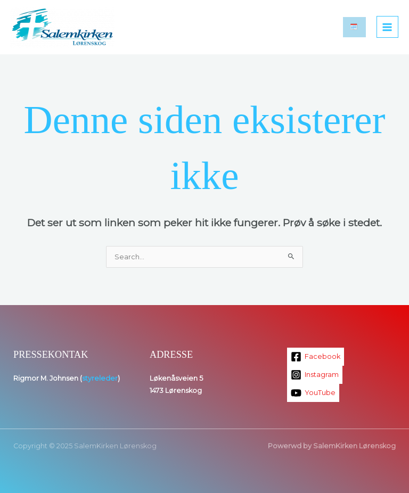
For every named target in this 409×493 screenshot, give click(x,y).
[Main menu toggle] (387, 27)
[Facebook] (315, 357)
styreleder (100, 378)
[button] (354, 27)
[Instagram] (314, 375)
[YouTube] (313, 393)
